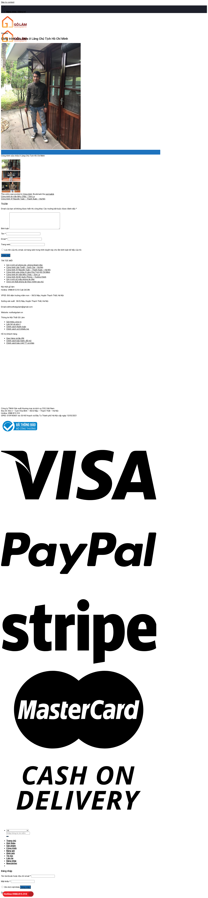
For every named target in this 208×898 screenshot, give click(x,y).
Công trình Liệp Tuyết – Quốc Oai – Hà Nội (24, 270)
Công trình (4, 33)
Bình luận (5, 231)
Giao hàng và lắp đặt (15, 341)
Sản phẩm (11, 848)
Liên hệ (9, 860)
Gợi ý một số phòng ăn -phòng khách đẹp (24, 268)
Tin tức (9, 858)
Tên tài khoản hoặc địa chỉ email (16, 878)
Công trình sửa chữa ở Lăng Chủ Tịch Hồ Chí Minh (28, 275)
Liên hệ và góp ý (13, 327)
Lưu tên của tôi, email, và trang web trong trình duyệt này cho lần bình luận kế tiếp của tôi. (43, 253)
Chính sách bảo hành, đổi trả (18, 344)
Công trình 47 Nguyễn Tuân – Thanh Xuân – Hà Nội (23, 199)
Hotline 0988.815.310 (15, 894)
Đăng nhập (25, 889)
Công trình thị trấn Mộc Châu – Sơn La (18, 196)
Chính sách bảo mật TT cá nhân (20, 346)
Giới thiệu (10, 846)
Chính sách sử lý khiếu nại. (17, 332)
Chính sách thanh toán (16, 330)
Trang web (5, 247)
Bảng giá (10, 853)
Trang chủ (11, 843)
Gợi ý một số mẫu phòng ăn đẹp (20, 282)
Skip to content (7, 2)
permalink (50, 194)
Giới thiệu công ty (13, 325)
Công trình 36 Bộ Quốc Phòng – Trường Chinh (26, 280)
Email (4, 242)
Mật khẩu (5, 883)
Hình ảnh (10, 855)
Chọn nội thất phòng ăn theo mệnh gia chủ (25, 285)
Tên (3, 237)
